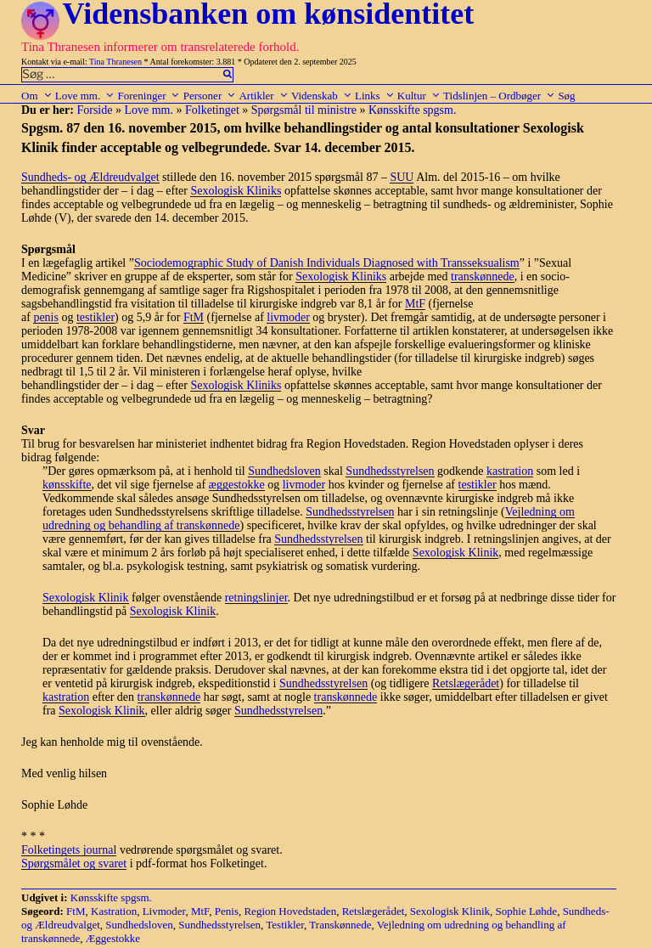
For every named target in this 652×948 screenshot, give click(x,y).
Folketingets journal (68, 850)
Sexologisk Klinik (456, 552)
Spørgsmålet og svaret (73, 863)
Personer (210, 95)
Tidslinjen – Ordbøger (499, 95)
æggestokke (237, 484)
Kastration (114, 911)
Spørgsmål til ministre (304, 110)
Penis (227, 911)
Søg (566, 95)
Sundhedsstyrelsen (390, 471)
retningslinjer (256, 597)
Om (37, 95)
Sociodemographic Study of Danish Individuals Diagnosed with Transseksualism (327, 263)
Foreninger (148, 95)
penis (46, 317)
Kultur (419, 95)
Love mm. (85, 95)
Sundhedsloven (284, 471)
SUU (401, 177)
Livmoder (164, 911)
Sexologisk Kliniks (235, 190)
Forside (94, 110)
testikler (95, 317)
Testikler (285, 924)
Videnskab (321, 95)
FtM (193, 317)
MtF (415, 303)
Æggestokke (113, 938)
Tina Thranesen (115, 61)
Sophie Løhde (527, 911)
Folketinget (212, 110)
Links (375, 95)
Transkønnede (340, 924)
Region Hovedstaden (290, 911)
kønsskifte (67, 484)
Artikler (263, 95)
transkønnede (482, 276)
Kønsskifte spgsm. (412, 110)
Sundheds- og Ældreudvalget (90, 177)
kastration (509, 471)
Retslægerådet (465, 683)
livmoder (288, 317)
